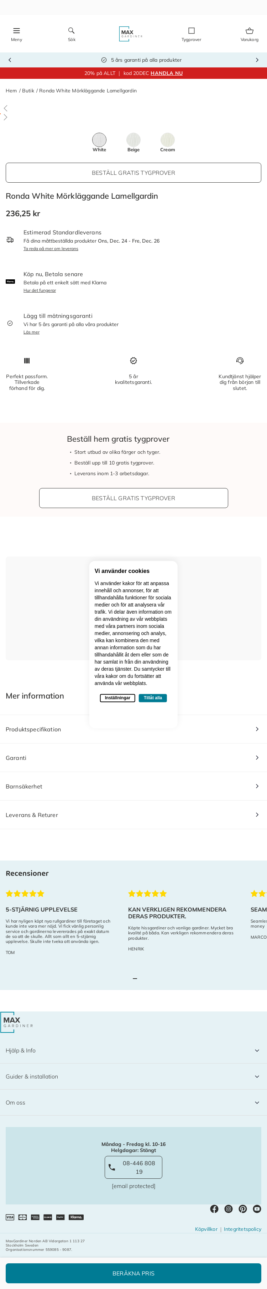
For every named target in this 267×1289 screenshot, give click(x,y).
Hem (11, 90)
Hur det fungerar (39, 290)
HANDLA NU (167, 73)
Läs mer (31, 332)
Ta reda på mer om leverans (50, 248)
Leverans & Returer (32, 814)
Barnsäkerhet (24, 786)
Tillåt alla (153, 697)
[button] (133, 108)
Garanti (16, 757)
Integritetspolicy (242, 1229)
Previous (10, 60)
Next (257, 60)
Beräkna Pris (133, 1273)
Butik (28, 90)
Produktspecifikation (33, 729)
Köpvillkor (206, 1229)
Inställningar (117, 697)
